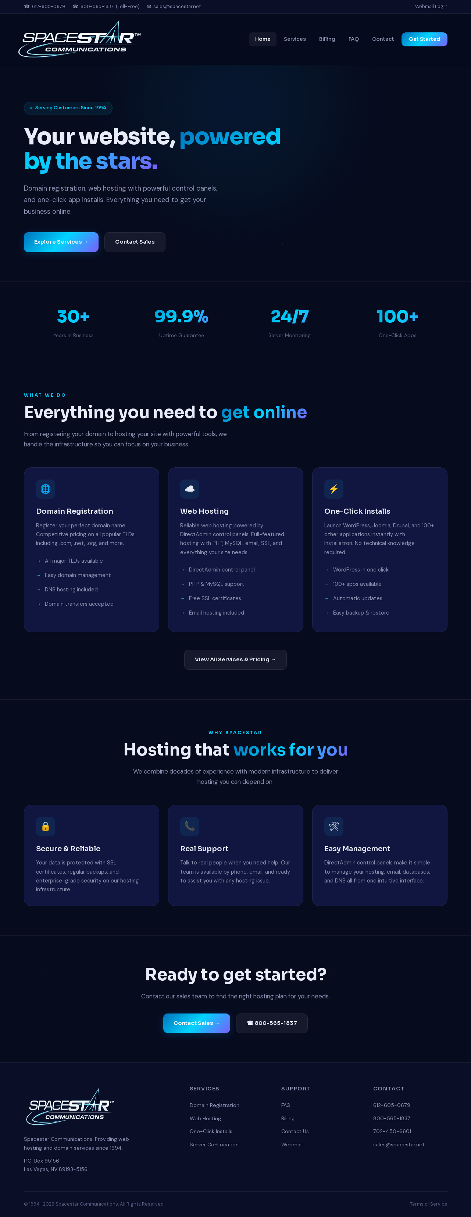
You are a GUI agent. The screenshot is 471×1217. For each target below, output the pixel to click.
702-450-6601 (392, 1131)
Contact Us (295, 1131)
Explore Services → (61, 242)
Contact (383, 39)
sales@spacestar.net (177, 6)
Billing (327, 39)
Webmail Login (431, 6)
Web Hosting (205, 1118)
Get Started (424, 39)
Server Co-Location (214, 1144)
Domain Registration (214, 1105)
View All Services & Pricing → (235, 659)
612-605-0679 (48, 6)
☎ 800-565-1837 (272, 1023)
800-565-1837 (97, 6)
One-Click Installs (211, 1131)
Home (263, 39)
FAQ (354, 39)
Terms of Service (428, 1204)
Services (295, 39)
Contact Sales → (197, 1023)
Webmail (292, 1144)
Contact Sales (135, 242)
